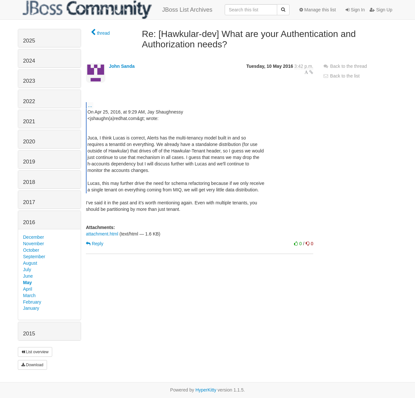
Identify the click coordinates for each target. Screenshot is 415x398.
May (27, 282)
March (29, 295)
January (31, 308)
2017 (29, 202)
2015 (29, 334)
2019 (29, 162)
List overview (35, 352)
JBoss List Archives (117, 10)
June (28, 276)
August (30, 263)
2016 (29, 222)
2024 (29, 61)
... (90, 105)
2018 (29, 182)
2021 (29, 121)
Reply (94, 243)
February (32, 302)
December (33, 237)
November (33, 243)
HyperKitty (206, 389)
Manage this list (317, 9)
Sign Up (381, 9)
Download (32, 365)
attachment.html (102, 233)
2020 (29, 142)
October (31, 250)
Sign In (355, 9)
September (34, 256)
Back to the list (341, 75)
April (27, 289)
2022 (29, 101)
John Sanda (122, 66)
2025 (29, 41)
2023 (29, 81)
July (27, 269)
